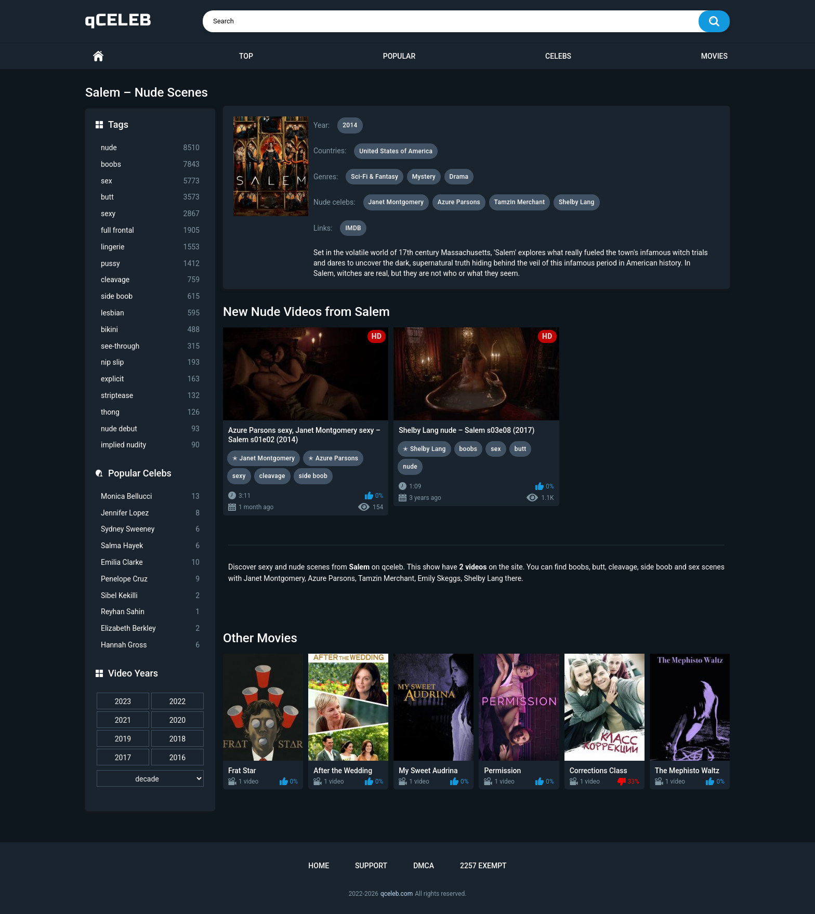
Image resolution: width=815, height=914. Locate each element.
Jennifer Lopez (150, 513)
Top (246, 56)
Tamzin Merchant (519, 202)
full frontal (150, 230)
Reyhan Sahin (150, 611)
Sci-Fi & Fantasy (374, 176)
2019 (123, 739)
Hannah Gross (150, 645)
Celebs (558, 56)
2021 (123, 720)
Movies (714, 56)
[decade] (150, 778)
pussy (150, 263)
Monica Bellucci (150, 496)
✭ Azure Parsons (333, 458)
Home (98, 56)
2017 (123, 757)
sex (150, 181)
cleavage (150, 279)
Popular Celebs (140, 473)
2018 (177, 739)
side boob (150, 296)
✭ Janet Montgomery (263, 458)
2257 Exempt (483, 866)
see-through (150, 346)
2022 (177, 701)
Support (371, 866)
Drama (459, 176)
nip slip (150, 362)
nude (150, 147)
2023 (123, 701)
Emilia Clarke (150, 562)
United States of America (395, 151)
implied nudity (150, 445)
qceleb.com (396, 893)
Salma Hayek (150, 545)
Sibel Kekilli (150, 595)
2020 (177, 720)
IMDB (353, 228)
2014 (350, 125)
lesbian (150, 313)
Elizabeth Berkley (150, 628)
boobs (150, 164)
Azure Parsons (459, 202)
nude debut (150, 429)
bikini (150, 329)
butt (150, 197)
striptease (150, 395)
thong (150, 412)
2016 (177, 757)
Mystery (424, 176)
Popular (399, 56)
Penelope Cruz (150, 579)
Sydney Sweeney (150, 529)
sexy (150, 213)
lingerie (150, 247)
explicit (150, 379)
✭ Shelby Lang (424, 449)
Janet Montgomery (396, 202)
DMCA (423, 866)
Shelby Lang (577, 202)
